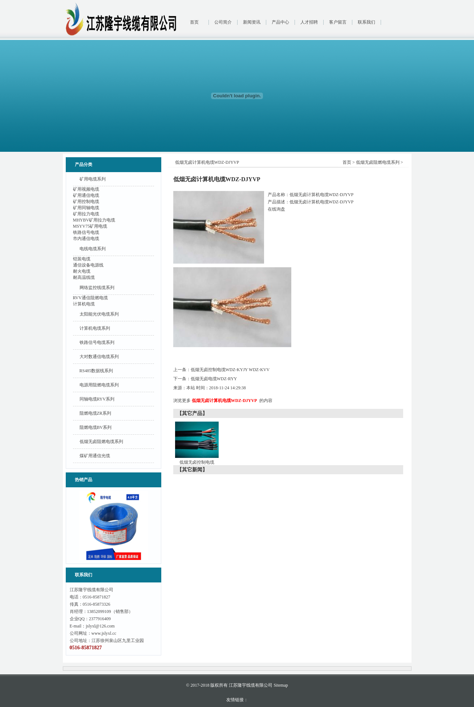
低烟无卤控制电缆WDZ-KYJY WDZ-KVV (230, 369)
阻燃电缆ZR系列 (95, 413)
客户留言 (338, 22)
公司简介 (223, 22)
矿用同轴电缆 (86, 207)
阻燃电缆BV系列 (96, 427)
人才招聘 (309, 22)
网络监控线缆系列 (97, 287)
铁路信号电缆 (86, 232)
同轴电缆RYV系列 (97, 399)
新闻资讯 (251, 22)
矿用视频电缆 (86, 189)
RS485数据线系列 (96, 370)
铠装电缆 (81, 258)
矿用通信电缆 (86, 195)
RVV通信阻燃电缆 (90, 297)
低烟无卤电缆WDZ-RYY (214, 378)
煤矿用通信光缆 (95, 455)
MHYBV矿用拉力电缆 (94, 220)
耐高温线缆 (84, 277)
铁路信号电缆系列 (97, 342)
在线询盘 (276, 209)
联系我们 (366, 22)
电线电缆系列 (93, 248)
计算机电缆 (84, 303)
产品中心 (280, 22)
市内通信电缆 (86, 238)
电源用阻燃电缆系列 (99, 384)
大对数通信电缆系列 (99, 356)
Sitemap (281, 685)
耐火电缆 (81, 271)
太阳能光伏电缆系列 (99, 314)
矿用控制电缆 (86, 201)
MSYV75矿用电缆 (90, 226)
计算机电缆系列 (95, 328)
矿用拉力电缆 (86, 213)
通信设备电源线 (88, 265)
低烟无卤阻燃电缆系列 (101, 441)
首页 (194, 22)
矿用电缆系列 (93, 179)
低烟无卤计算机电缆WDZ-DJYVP (224, 400)
